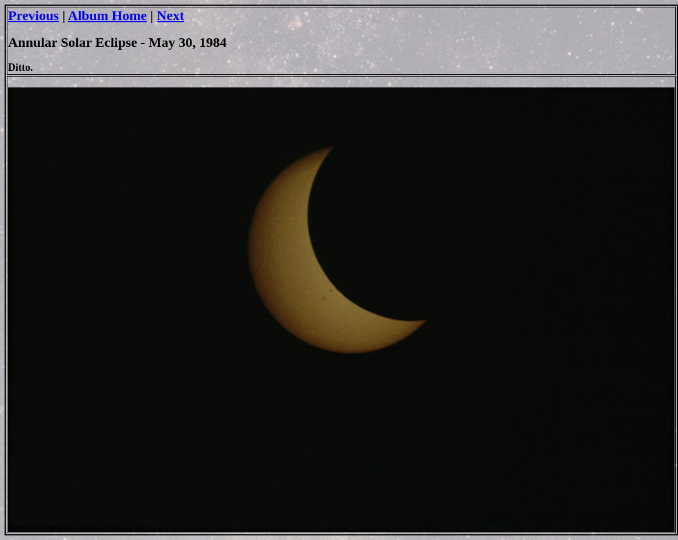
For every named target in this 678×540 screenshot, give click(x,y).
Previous (33, 15)
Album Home (107, 15)
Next (170, 15)
